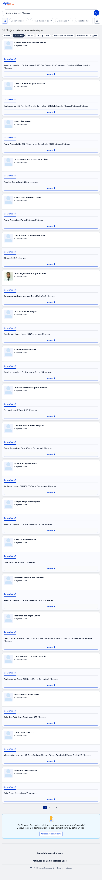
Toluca (30, 35)
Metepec (19, 35)
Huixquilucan (43, 35)
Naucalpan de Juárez (63, 35)
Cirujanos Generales (44, 868)
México (7, 35)
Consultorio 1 (10, 59)
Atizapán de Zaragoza (87, 35)
